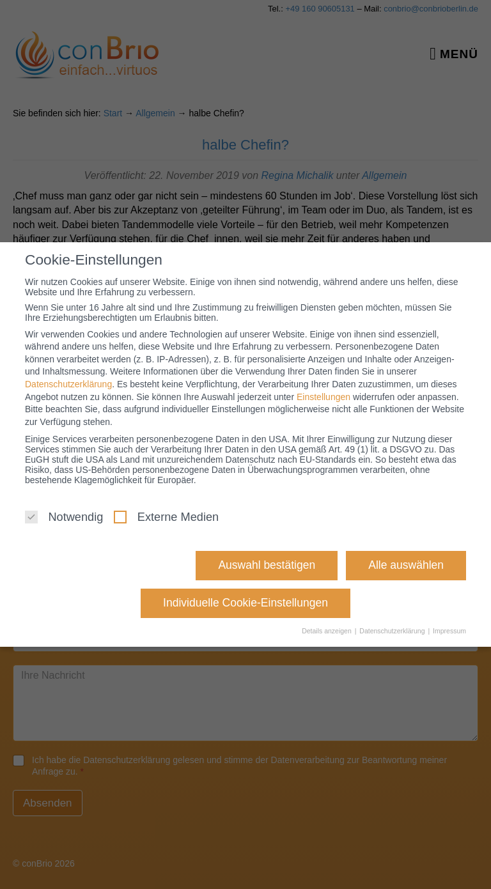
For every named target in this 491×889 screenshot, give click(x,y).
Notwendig (64, 517)
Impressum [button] (449, 631)
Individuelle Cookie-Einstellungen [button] (245, 602)
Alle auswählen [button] (406, 565)
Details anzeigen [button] (328, 631)
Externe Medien (166, 517)
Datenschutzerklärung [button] (392, 631)
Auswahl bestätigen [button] (266, 565)
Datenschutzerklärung (68, 384)
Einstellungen (323, 397)
